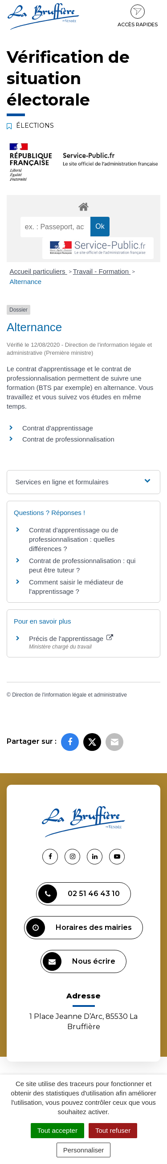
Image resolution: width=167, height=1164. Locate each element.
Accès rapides (138, 16)
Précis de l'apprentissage (71, 638)
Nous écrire (79, 961)
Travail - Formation (101, 271)
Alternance (26, 281)
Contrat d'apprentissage (57, 428)
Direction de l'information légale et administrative (69, 695)
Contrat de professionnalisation (68, 439)
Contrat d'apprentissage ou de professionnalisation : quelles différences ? (73, 539)
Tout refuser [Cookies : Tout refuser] (112, 1130)
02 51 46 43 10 (79, 893)
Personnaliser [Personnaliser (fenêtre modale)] (83, 1150)
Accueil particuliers (38, 271)
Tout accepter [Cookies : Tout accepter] (57, 1130)
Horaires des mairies (79, 927)
